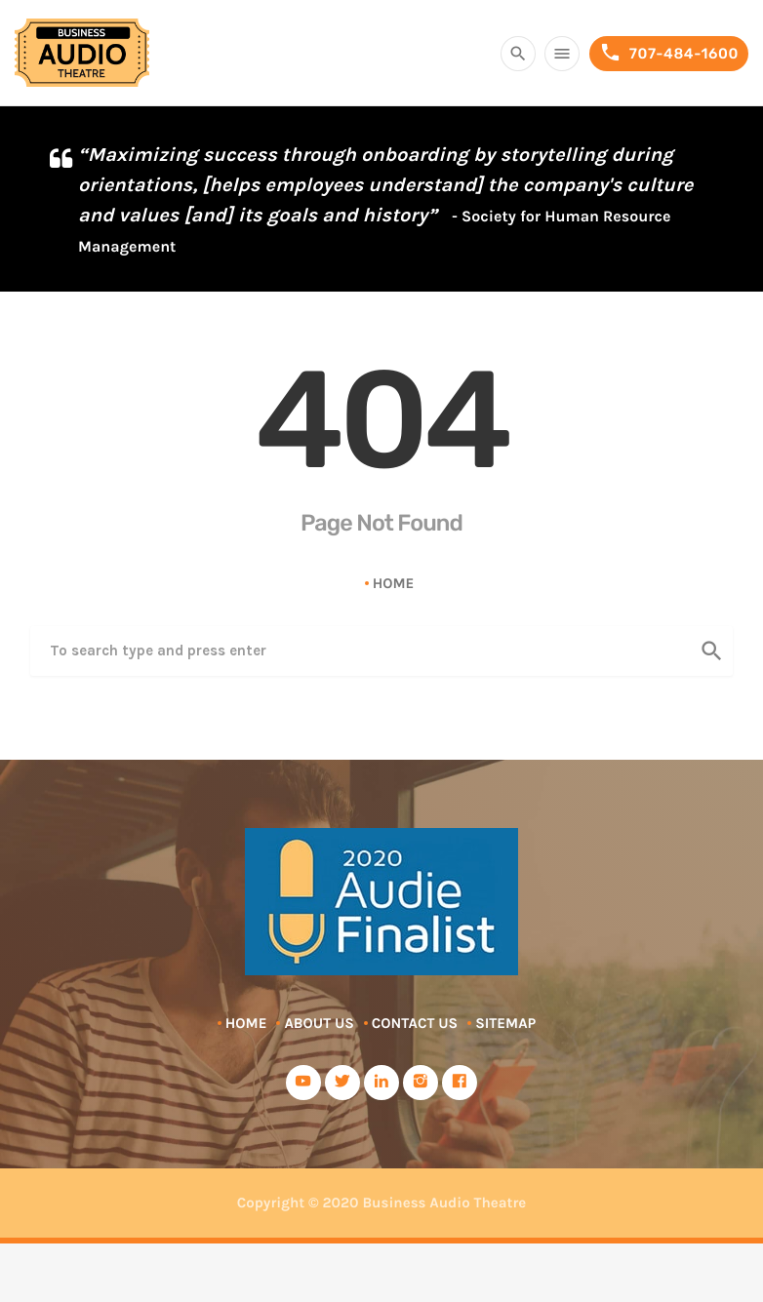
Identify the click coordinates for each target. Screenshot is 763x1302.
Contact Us (415, 1023)
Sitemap (505, 1023)
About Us (318, 1023)
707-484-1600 (669, 53)
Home (394, 583)
